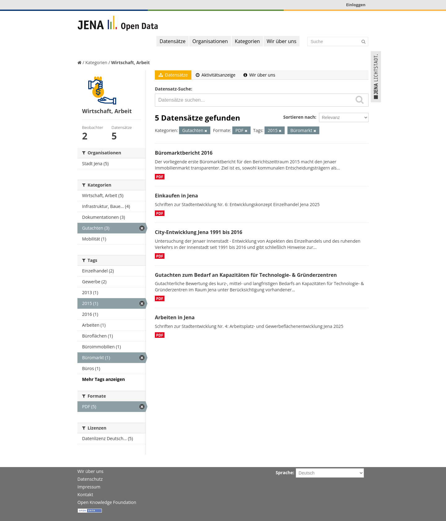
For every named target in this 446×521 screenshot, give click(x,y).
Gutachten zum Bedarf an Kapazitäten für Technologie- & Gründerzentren (246, 275)
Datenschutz (90, 479)
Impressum (88, 487)
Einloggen (355, 4)
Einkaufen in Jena (176, 195)
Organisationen (210, 41)
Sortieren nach (299, 117)
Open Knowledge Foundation (106, 502)
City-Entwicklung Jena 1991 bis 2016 (198, 232)
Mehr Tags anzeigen (103, 379)
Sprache (284, 472)
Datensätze (173, 41)
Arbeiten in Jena (175, 317)
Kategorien (247, 41)
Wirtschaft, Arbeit (130, 62)
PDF (159, 176)
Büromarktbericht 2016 (183, 152)
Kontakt (85, 494)
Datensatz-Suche (173, 89)
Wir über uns (281, 41)
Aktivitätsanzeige (215, 75)
